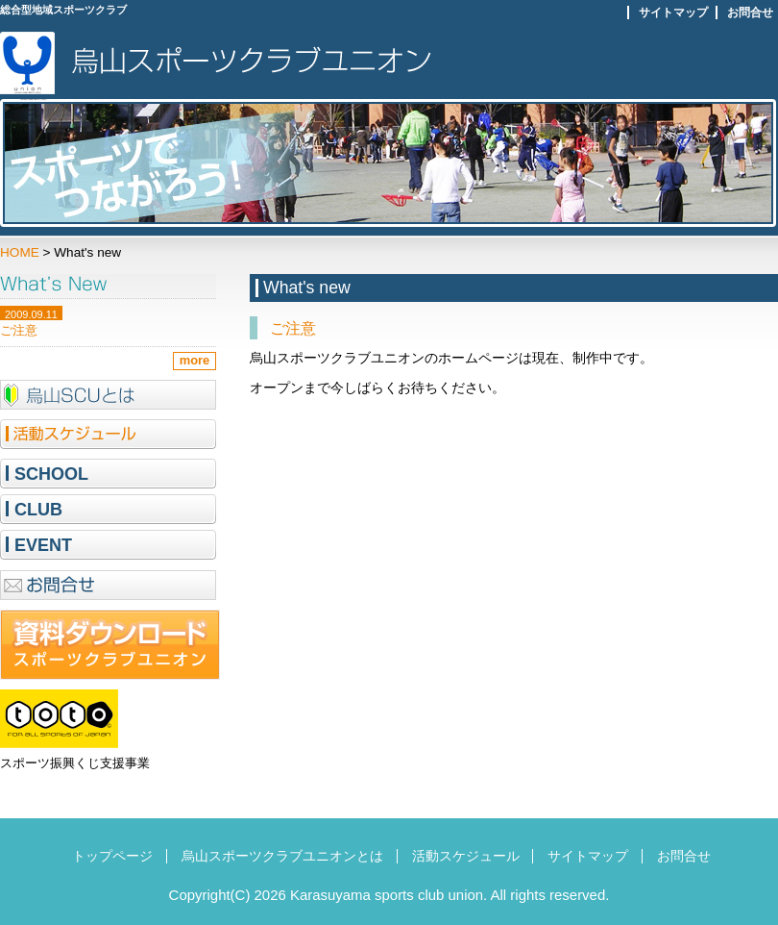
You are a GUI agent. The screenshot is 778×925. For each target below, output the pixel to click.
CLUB (38, 509)
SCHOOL (51, 474)
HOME (19, 252)
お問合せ (750, 12)
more (195, 360)
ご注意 (293, 328)
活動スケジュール (466, 856)
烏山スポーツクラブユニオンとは (282, 856)
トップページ (112, 856)
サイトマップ (673, 12)
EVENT (43, 545)
